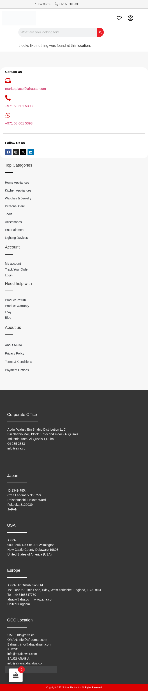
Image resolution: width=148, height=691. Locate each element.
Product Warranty (17, 306)
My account (13, 263)
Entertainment (14, 230)
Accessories (13, 222)
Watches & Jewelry (18, 198)
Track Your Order (16, 269)
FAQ (8, 312)
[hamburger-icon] (138, 34)
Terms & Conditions (18, 362)
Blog (8, 317)
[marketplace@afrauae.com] (8, 80)
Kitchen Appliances (18, 190)
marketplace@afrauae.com (25, 88)
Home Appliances (17, 182)
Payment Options (17, 370)
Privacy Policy (14, 353)
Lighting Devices (16, 237)
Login (9, 275)
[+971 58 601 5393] (8, 98)
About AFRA (13, 345)
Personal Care (15, 206)
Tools (8, 214)
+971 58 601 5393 (18, 106)
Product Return (15, 300)
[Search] (100, 32)
